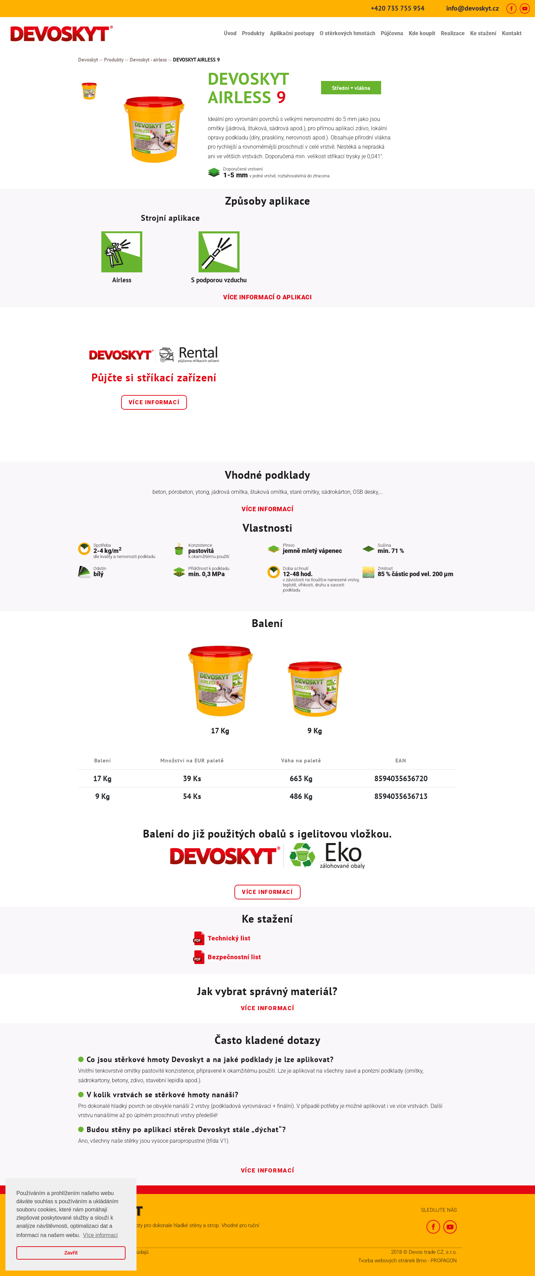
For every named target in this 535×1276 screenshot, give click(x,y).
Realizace (453, 33)
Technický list (229, 938)
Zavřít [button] (70, 1252)
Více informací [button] (100, 1235)
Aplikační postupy (292, 33)
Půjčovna (392, 33)
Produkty (253, 33)
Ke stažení (483, 33)
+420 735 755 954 (397, 8)
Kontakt (512, 33)
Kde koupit (422, 33)
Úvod (230, 33)
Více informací (154, 402)
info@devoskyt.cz (472, 8)
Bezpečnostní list (234, 957)
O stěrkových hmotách (347, 33)
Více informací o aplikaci (267, 297)
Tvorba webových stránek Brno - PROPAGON (407, 1261)
